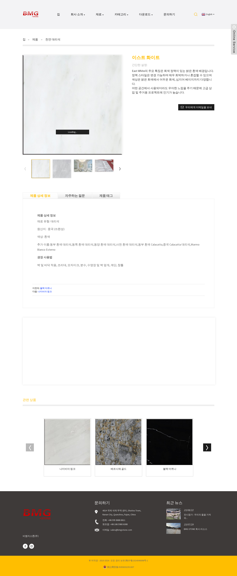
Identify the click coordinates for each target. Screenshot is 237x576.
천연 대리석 (52, 39)
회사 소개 (78, 14)
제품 (35, 39)
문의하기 (169, 14)
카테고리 (121, 14)
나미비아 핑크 (45, 291)
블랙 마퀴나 (46, 288)
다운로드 (146, 14)
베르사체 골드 (118, 468)
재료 (100, 14)
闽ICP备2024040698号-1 (136, 560)
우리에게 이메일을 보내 (198, 107)
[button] (120, 168)
